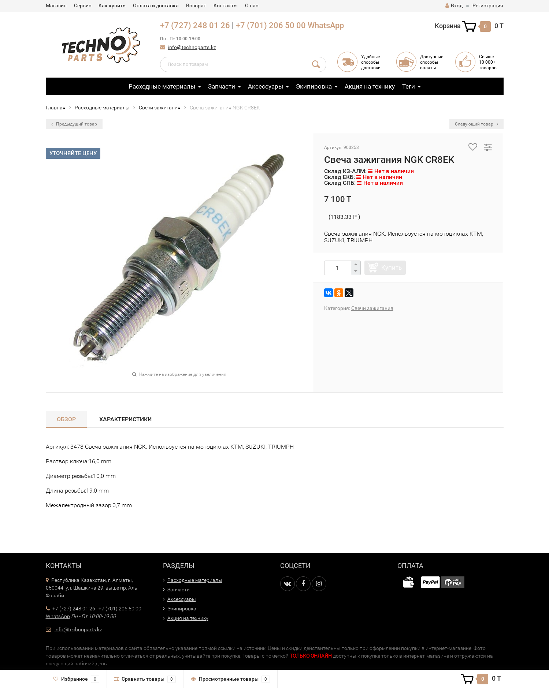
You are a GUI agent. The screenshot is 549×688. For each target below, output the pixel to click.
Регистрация (487, 5)
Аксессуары (265, 86)
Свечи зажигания (160, 108)
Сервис (82, 5)
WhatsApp (326, 25)
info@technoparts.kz (192, 47)
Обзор (66, 419)
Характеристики (125, 419)
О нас (251, 5)
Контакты (226, 5)
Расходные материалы (162, 86)
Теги (408, 86)
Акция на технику (370, 86)
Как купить (112, 5)
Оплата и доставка (156, 5)
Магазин (56, 5)
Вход (454, 5)
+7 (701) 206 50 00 (271, 25)
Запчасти (221, 86)
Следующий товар (476, 124)
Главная (56, 108)
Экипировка (314, 86)
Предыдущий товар (74, 124)
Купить (391, 267)
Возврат (196, 5)
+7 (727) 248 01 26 (195, 25)
